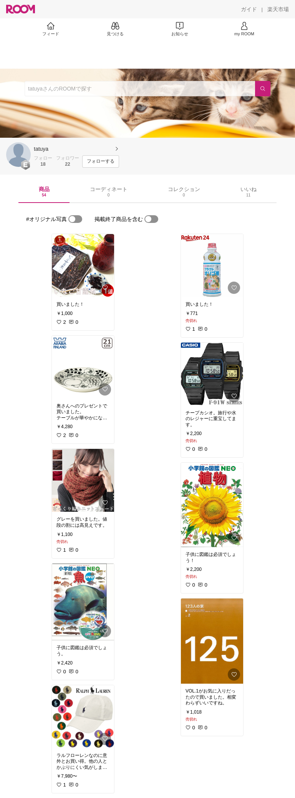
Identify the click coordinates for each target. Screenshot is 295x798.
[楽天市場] (278, 9)
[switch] (75, 219)
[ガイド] (249, 9)
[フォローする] (100, 161)
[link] (83, 265)
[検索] (262, 88)
